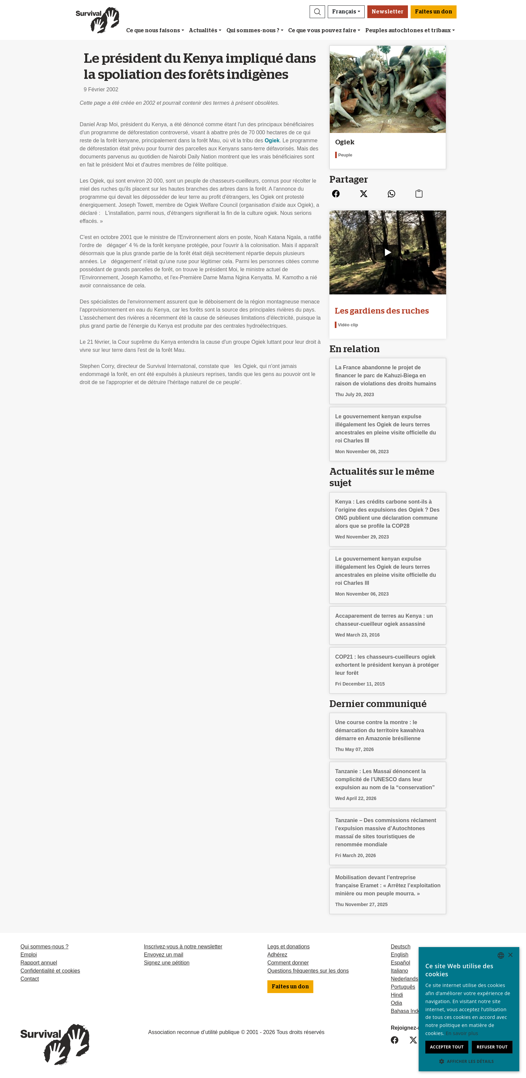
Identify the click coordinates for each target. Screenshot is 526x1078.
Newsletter (388, 11)
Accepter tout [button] (447, 1047)
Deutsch (401, 946)
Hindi (397, 995)
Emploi (28, 954)
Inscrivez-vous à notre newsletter (183, 946)
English (399, 954)
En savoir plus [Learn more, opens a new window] (462, 1033)
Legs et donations (288, 946)
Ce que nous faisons (153, 30)
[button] (317, 11)
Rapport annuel (38, 963)
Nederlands (404, 979)
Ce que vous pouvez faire (322, 30)
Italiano (399, 971)
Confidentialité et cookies (50, 971)
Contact (29, 979)
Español (400, 963)
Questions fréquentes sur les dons (308, 971)
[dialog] (469, 1009)
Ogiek (272, 140)
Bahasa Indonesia (412, 1011)
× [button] (510, 955)
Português (403, 987)
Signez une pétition (167, 963)
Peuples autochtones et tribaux (408, 30)
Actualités (203, 30)
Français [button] (344, 11)
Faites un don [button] (433, 11)
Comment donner (288, 963)
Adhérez (277, 954)
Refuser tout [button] (492, 1047)
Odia (396, 1003)
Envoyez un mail (163, 954)
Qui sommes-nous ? (252, 30)
